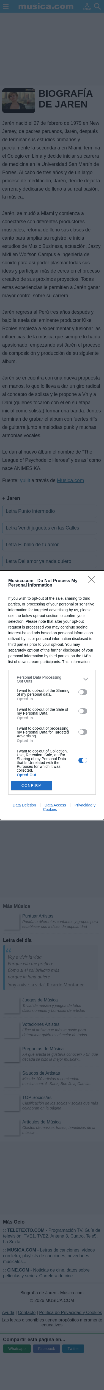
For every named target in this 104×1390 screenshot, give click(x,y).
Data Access (55, 805)
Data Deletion (24, 805)
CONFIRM (31, 785)
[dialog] (52, 695)
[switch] (82, 692)
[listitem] (52, 679)
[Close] (93, 581)
